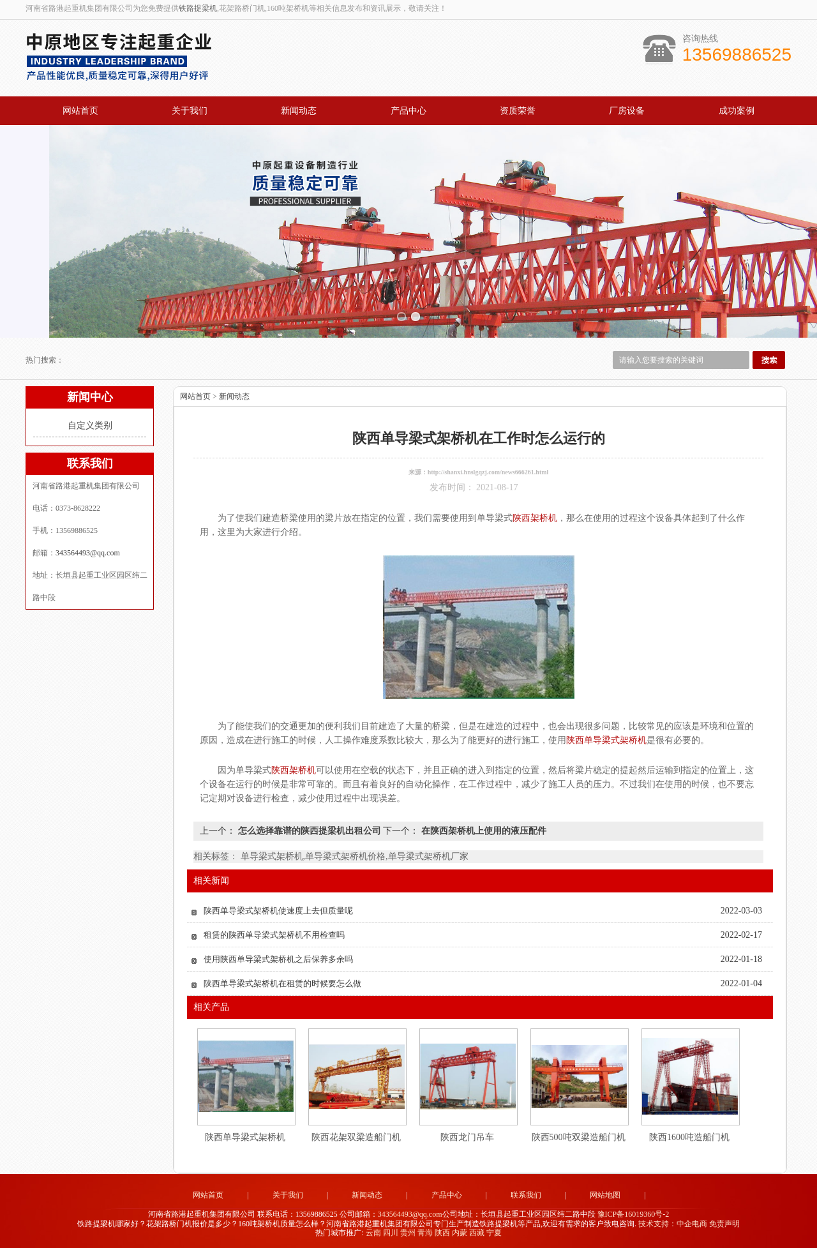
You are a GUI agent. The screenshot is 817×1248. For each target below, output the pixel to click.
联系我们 (526, 1195)
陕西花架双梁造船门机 (356, 1137)
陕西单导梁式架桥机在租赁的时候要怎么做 (282, 983)
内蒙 (459, 1232)
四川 (390, 1232)
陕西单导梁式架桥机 (245, 1137)
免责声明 (724, 1223)
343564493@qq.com (88, 552)
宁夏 (494, 1232)
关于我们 (189, 111)
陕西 (442, 1232)
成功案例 (736, 111)
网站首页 (80, 111)
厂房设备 (627, 111)
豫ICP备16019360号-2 (633, 1214)
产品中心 (408, 111)
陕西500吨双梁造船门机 (579, 1137)
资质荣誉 (518, 111)
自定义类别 (90, 425)
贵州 (408, 1232)
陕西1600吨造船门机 (689, 1137)
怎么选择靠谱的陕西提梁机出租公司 (309, 831)
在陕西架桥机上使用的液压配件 (482, 831)
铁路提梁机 (198, 8)
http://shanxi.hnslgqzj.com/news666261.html (488, 472)
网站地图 (605, 1195)
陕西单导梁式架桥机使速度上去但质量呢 (278, 910)
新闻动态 (299, 111)
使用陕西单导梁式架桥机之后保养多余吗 (278, 959)
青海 (425, 1232)
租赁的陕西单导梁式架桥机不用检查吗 (274, 935)
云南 (373, 1232)
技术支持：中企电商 (672, 1223)
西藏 (476, 1232)
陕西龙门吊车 (467, 1137)
